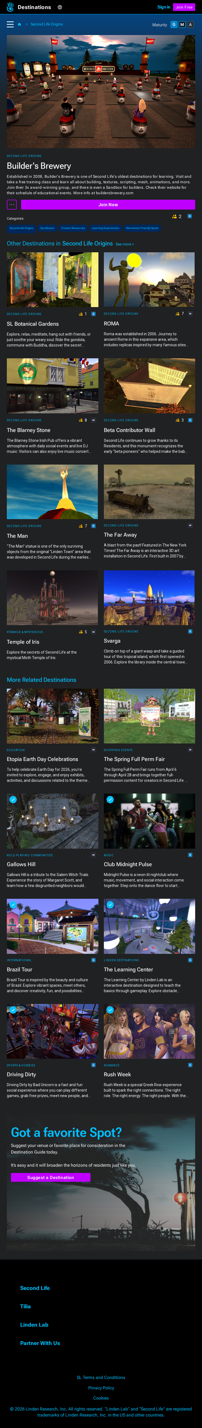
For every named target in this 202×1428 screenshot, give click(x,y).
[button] (37, 7)
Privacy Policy (101, 1388)
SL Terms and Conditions (101, 1377)
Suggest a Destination (50, 1177)
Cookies (101, 1398)
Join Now (108, 204)
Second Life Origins (47, 24)
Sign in (163, 7)
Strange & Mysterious (25, 632)
